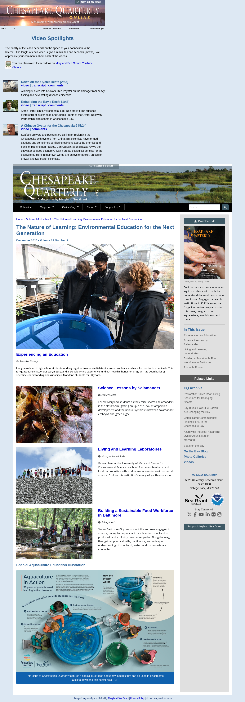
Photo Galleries (195, 456)
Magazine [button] (46, 207)
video (25, 85)
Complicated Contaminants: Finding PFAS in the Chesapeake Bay (200, 421)
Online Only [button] (69, 207)
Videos (189, 462)
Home (19, 219)
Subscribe (74, 28)
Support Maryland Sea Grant (204, 526)
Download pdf (97, 28)
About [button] (90, 207)
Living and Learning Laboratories (130, 449)
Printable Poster (193, 367)
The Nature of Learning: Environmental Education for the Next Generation (98, 219)
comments (56, 85)
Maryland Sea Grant (90, 2)
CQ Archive (193, 388)
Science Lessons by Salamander (129, 388)
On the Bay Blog (195, 451)
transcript (39, 85)
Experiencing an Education (42, 354)
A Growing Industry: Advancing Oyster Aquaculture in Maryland (202, 435)
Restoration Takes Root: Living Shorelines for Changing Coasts (202, 398)
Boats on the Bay (194, 445)
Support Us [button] (111, 207)
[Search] (204, 207)
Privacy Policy (137, 698)
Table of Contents (52, 28)
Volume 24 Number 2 (38, 219)
